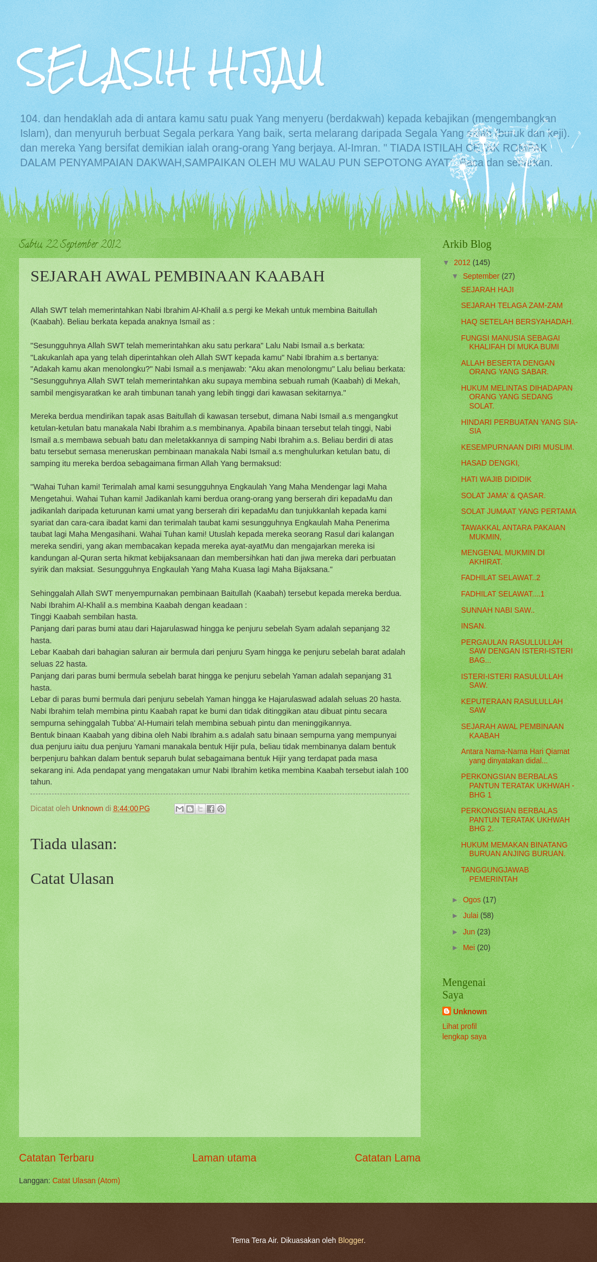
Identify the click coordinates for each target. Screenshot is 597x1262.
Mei (470, 948)
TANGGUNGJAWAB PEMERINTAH (495, 874)
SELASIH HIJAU (172, 67)
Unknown (470, 1012)
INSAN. (473, 626)
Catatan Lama (388, 1158)
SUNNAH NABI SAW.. (498, 610)
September (482, 276)
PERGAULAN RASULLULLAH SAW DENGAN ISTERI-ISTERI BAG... (517, 651)
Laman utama (224, 1158)
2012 (463, 263)
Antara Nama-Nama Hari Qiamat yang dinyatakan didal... (515, 756)
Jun (470, 932)
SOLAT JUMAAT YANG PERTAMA (518, 511)
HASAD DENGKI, (490, 463)
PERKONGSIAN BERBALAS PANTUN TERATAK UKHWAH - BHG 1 (517, 786)
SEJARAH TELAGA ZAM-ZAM (512, 306)
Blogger (351, 1240)
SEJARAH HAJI (487, 290)
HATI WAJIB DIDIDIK (496, 479)
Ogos (473, 900)
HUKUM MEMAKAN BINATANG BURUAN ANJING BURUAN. (514, 849)
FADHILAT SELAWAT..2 (500, 578)
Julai (471, 916)
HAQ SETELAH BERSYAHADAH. (517, 322)
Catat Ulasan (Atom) (86, 1181)
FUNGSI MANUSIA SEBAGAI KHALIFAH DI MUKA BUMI (510, 342)
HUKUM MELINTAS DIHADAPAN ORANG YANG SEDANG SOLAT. (517, 397)
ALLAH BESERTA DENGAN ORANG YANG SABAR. (508, 367)
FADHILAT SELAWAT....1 (502, 594)
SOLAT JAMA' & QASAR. (503, 496)
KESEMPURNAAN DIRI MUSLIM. (517, 447)
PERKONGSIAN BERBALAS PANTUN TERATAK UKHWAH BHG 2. (515, 820)
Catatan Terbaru (56, 1158)
